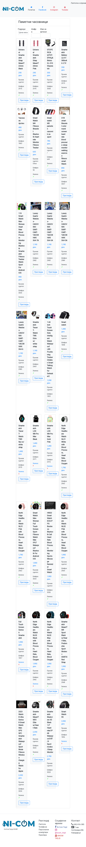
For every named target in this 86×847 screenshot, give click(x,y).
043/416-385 (77, 824)
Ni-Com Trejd (61, 827)
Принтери (43, 835)
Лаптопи (42, 824)
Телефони (43, 827)
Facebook (42, 8)
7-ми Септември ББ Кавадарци (77, 830)
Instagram (54, 8)
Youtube (65, 8)
